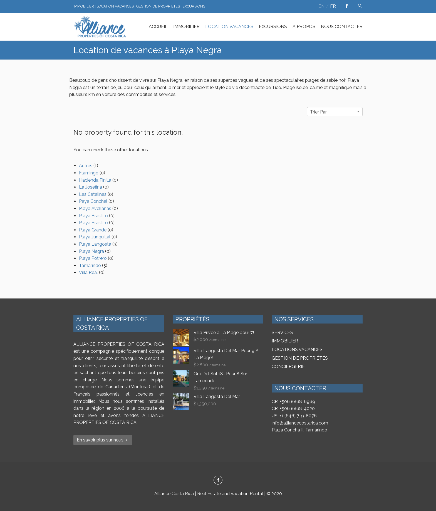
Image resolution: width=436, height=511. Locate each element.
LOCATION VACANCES (229, 26)
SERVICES (282, 332)
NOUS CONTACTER (342, 26)
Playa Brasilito (93, 215)
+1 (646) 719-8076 (298, 415)
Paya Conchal (93, 201)
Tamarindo (90, 265)
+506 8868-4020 (297, 408)
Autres (85, 165)
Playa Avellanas (95, 208)
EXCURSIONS (273, 26)
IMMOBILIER (186, 26)
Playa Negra (91, 251)
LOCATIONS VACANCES (297, 349)
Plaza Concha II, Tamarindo (299, 430)
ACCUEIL (158, 26)
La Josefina (90, 187)
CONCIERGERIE (288, 366)
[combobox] (335, 111)
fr (333, 6)
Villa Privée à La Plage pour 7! (224, 332)
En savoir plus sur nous (103, 440)
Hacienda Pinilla (95, 180)
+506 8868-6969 (297, 401)
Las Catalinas (92, 194)
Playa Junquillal (94, 237)
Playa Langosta (95, 244)
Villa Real (88, 272)
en (321, 6)
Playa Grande (92, 230)
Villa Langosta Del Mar (217, 396)
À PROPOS (304, 26)
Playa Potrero (93, 258)
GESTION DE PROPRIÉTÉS (300, 358)
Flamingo (88, 173)
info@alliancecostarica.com (300, 423)
